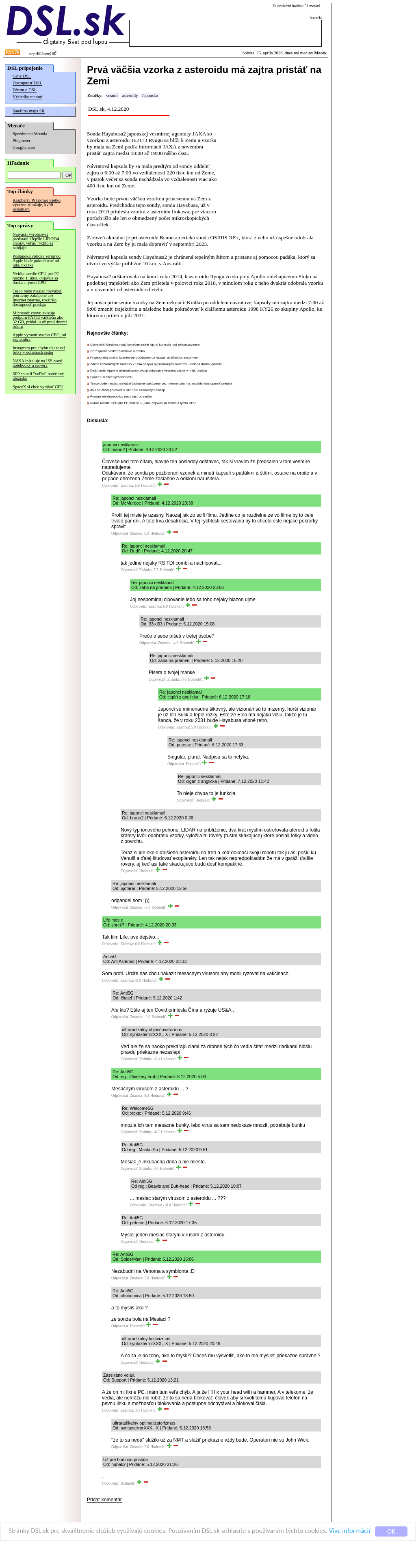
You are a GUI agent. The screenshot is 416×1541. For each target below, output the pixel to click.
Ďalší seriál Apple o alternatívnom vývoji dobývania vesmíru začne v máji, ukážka (148, 370)
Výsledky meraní (27, 97)
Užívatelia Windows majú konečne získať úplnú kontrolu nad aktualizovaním (144, 344)
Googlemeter (24, 147)
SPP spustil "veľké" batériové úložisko (38, 376)
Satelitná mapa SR (29, 111)
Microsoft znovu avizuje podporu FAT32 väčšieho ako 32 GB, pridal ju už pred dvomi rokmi (40, 320)
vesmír (112, 95)
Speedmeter (23, 133)
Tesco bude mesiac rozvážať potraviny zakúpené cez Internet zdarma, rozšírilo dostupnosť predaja (37, 298)
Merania (40, 134)
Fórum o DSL (25, 90)
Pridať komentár (104, 1499)
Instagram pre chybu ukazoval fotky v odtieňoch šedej (39, 350)
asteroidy (130, 95)
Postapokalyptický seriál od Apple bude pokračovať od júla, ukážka (37, 260)
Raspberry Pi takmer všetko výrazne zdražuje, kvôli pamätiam (37, 204)
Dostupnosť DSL (27, 83)
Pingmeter (21, 140)
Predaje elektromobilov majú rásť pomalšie (121, 396)
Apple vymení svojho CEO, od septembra (39, 337)
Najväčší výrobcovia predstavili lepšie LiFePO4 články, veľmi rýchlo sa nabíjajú (36, 241)
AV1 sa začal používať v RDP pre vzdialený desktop (127, 390)
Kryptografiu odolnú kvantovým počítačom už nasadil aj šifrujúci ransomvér (144, 357)
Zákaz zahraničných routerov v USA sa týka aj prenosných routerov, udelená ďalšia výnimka (156, 364)
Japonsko (150, 95)
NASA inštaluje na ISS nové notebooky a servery (37, 363)
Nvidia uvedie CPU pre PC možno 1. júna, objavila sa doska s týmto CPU (36, 278)
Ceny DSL (22, 76)
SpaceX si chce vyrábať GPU (38, 387)
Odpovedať (110, 486)
